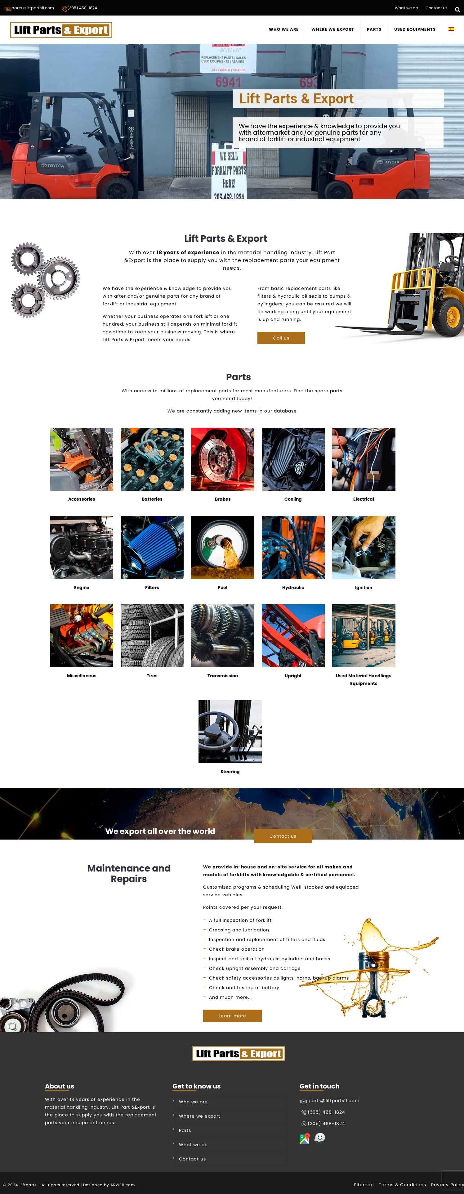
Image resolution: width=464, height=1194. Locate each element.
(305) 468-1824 (79, 8)
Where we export (199, 1116)
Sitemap (364, 1185)
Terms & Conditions (402, 1185)
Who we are (193, 1102)
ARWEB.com (122, 1184)
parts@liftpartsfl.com (29, 8)
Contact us (437, 8)
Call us (281, 338)
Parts (185, 1130)
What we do (406, 8)
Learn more (232, 1016)
